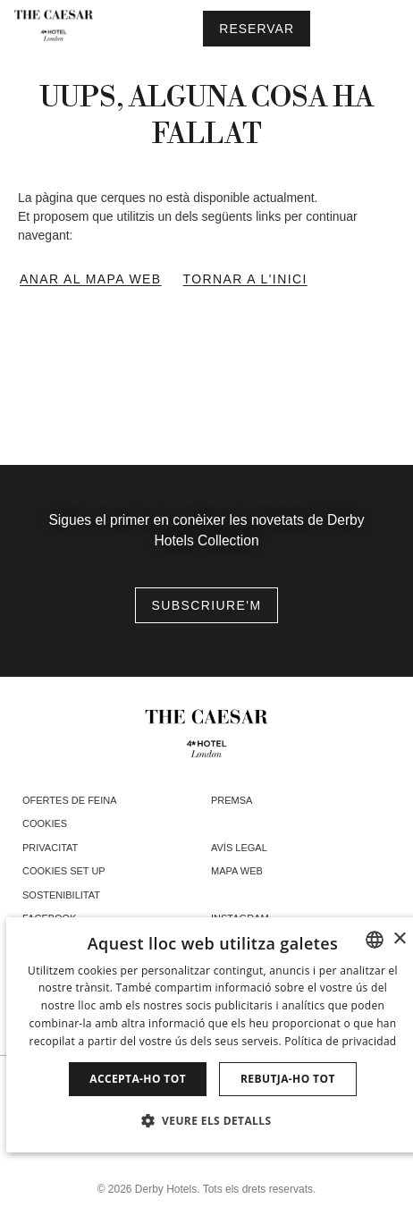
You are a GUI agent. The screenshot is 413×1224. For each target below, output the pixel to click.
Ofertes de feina (69, 800)
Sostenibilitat (61, 895)
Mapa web (237, 870)
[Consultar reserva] (256, 28)
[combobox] (375, 940)
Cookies (44, 823)
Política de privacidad (340, 1041)
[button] (213, 1120)
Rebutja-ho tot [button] (287, 1078)
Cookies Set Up (63, 870)
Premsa (231, 800)
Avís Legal (239, 847)
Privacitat (50, 847)
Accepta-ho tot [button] (137, 1078)
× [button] (399, 939)
